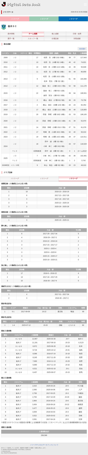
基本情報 (11, 34)
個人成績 (55, 34)
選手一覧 (11, 39)
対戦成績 (77, 39)
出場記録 (55, 39)
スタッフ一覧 (33, 39)
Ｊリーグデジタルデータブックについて (44, 445)
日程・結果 (77, 34)
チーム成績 (33, 34)
